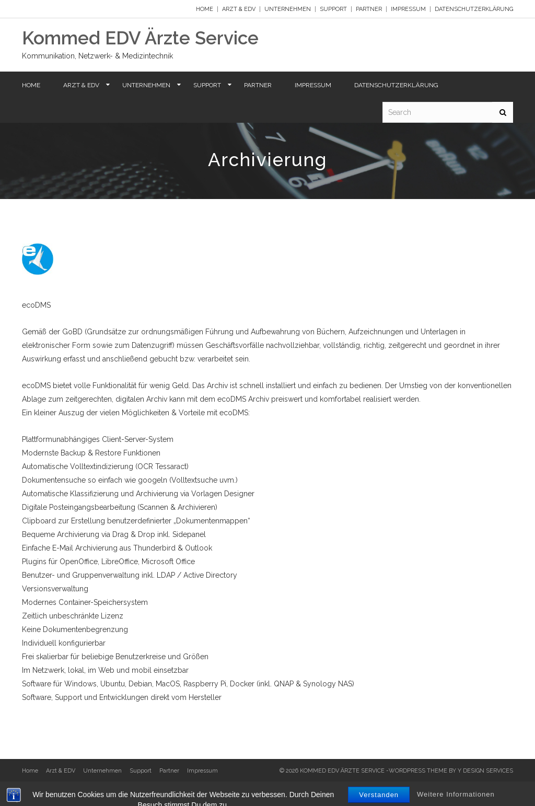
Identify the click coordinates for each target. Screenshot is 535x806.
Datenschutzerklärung (474, 9)
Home (204, 9)
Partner (369, 9)
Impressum (408, 9)
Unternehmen (287, 9)
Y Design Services (485, 770)
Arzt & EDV (238, 9)
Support (333, 9)
